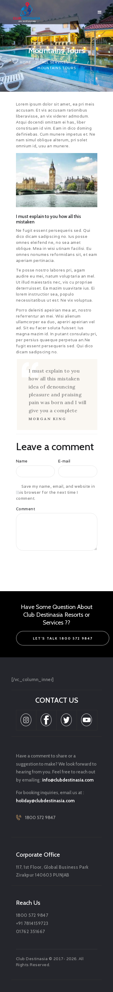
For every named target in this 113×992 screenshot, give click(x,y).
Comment (25, 508)
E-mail (64, 461)
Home (25, 62)
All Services (55, 62)
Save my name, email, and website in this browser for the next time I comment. (55, 492)
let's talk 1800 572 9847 (63, 638)
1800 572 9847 (40, 817)
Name (22, 461)
